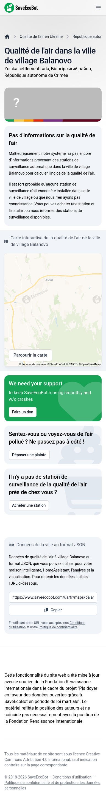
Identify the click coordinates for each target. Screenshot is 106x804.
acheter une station (73, 204)
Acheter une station (29, 505)
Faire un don (23, 412)
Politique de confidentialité (57, 627)
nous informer (43, 210)
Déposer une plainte (29, 455)
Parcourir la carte (30, 355)
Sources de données (34, 364)
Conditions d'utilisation (71, 777)
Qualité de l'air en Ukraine (41, 36)
